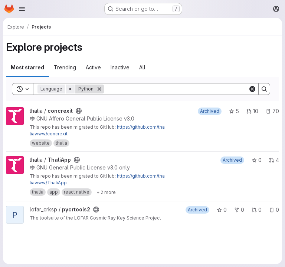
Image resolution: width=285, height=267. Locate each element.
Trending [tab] (65, 67)
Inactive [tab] (120, 67)
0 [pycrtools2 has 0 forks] (239, 210)
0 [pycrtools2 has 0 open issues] (274, 210)
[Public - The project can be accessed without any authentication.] (79, 111)
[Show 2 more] (106, 192)
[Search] (176, 89)
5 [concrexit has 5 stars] (234, 111)
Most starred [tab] (27, 67)
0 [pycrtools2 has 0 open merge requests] (257, 210)
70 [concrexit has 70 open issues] (272, 111)
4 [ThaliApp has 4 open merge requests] (274, 160)
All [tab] (142, 67)
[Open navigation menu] (22, 9)
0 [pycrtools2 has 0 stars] (222, 210)
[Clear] (252, 89)
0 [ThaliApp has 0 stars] (257, 160)
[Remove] (99, 89)
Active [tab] (93, 67)
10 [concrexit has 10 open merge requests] (252, 111)
